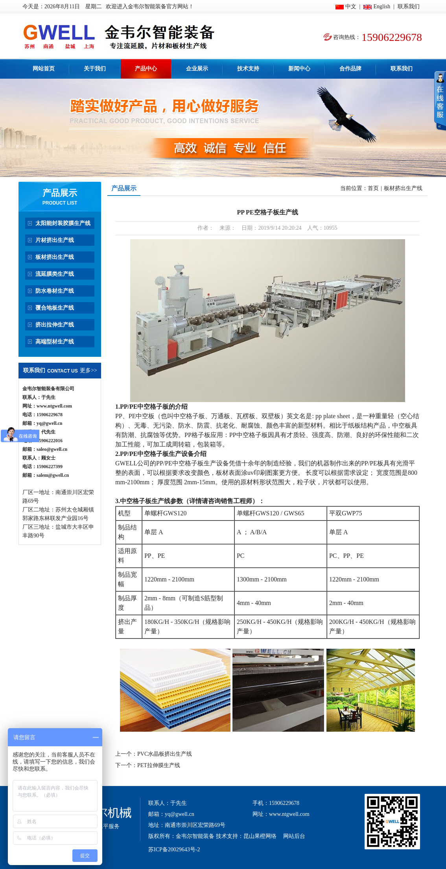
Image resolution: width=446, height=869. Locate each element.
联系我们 (409, 6)
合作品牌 (350, 69)
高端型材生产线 (54, 342)
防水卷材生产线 (54, 291)
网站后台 (294, 836)
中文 (350, 6)
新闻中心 (299, 69)
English (381, 6)
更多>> (88, 370)
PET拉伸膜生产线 (158, 765)
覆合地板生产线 (54, 308)
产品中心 (146, 69)
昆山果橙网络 (259, 836)
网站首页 (44, 69)
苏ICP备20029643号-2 (174, 849)
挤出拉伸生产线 (54, 325)
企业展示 (197, 69)
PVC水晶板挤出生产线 (164, 754)
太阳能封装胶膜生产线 (62, 223)
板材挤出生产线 (54, 257)
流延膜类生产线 (54, 274)
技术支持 (248, 69)
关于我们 (95, 69)
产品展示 (59, 193)
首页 (373, 188)
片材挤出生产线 (54, 240)
